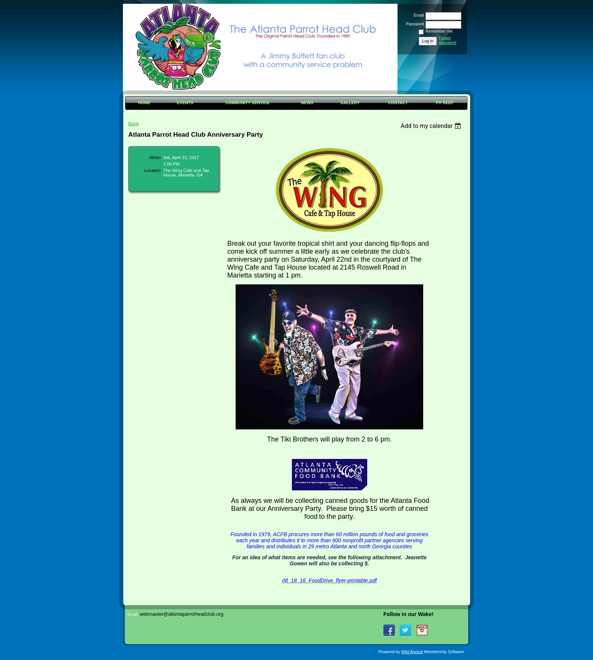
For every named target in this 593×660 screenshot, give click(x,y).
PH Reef (444, 102)
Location (152, 170)
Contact (398, 102)
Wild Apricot (412, 651)
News (307, 102)
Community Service (247, 102)
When (155, 157)
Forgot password (447, 40)
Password (413, 24)
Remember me (439, 31)
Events (185, 102)
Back (133, 123)
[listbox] (432, 126)
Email (417, 15)
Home (144, 102)
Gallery (350, 102)
